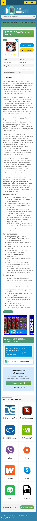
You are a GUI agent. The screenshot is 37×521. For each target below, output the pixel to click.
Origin (27, 458)
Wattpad (10, 478)
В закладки (27, 50)
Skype (27, 478)
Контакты (4, 515)
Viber (10, 458)
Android (14, 22)
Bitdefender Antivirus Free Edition (27, 418)
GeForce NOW (27, 438)
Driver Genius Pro (10, 418)
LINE (10, 498)
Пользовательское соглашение (17, 515)
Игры (19, 22)
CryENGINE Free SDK (10, 438)
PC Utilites (8, 22)
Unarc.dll (27, 498)
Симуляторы (26, 22)
